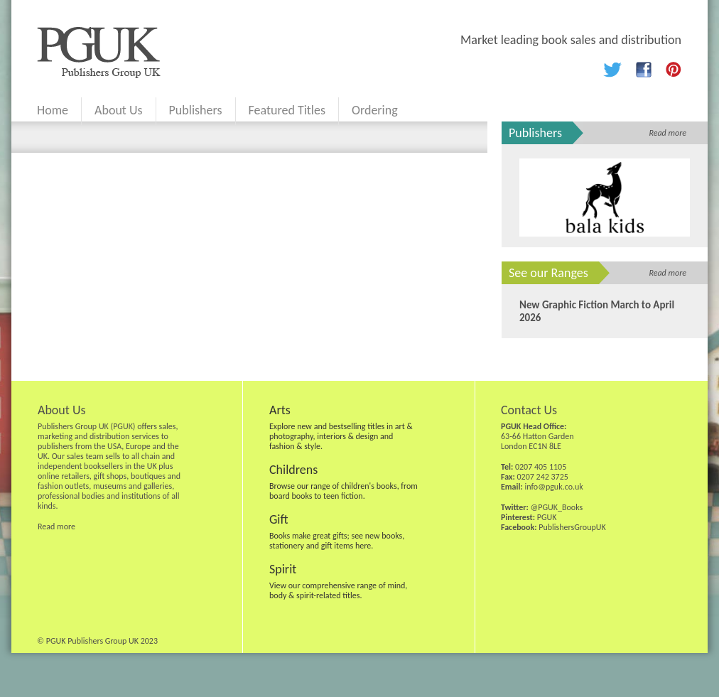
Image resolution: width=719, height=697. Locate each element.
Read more (667, 133)
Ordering (375, 110)
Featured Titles (287, 110)
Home (52, 110)
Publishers (195, 110)
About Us (118, 110)
